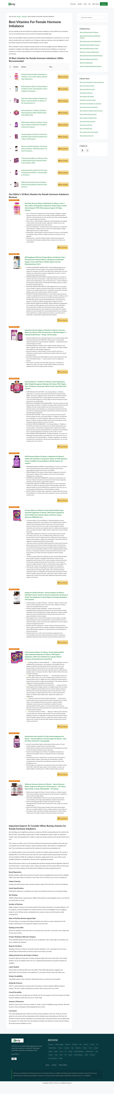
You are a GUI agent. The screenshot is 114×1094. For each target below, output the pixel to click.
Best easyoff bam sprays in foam (89, 48)
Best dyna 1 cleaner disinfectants (89, 52)
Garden (50, 1051)
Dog (72, 1048)
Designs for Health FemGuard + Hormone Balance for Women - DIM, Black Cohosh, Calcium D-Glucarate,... (34, 148)
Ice (65, 1051)
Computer (66, 1048)
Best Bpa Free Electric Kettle (88, 100)
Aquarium (51, 1044)
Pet (65, 1055)
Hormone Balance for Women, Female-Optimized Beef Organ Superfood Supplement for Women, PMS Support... (34, 136)
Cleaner (60, 1048)
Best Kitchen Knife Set (86, 93)
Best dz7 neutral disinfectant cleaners (91, 66)
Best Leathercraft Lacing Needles (89, 132)
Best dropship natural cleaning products (91, 55)
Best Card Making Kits (86, 128)
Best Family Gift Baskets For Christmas (90, 103)
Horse (61, 1051)
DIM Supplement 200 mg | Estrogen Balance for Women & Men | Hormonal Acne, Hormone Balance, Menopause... (34, 89)
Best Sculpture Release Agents (88, 114)
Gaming (95, 1048)
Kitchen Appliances (79, 1051)
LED (96, 1051)
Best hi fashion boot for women (89, 32)
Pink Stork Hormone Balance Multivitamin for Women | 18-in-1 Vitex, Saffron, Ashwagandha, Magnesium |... (34, 76)
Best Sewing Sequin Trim (86, 135)
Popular (70, 1055)
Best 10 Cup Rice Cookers (87, 85)
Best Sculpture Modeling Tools (88, 118)
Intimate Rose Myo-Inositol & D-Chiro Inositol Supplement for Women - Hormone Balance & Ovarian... (34, 172)
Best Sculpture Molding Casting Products (91, 110)
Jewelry (70, 1051)
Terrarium (92, 1055)
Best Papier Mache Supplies (87, 121)
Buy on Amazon (64, 76)
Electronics (78, 1048)
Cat (97, 1044)
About (47, 1065)
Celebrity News (52, 1048)
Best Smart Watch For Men (87, 89)
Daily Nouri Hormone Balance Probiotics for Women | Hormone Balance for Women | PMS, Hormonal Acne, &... (34, 101)
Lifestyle (51, 1055)
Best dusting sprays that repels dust (90, 41)
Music (61, 1055)
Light (56, 1055)
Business (86, 1044)
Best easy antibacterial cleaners (89, 59)
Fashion (85, 1048)
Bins (81, 1044)
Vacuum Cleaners (53, 1058)
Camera (92, 1044)
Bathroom (67, 1044)
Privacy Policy (63, 1065)
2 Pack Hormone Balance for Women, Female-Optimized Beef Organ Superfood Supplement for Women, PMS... (34, 160)
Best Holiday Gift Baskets (87, 96)
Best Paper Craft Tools (86, 125)
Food (90, 1048)
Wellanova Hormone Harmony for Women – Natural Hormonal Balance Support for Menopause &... (34, 184)
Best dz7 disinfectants (86, 62)
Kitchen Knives (89, 1051)
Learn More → (15, 1054)
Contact (54, 1065)
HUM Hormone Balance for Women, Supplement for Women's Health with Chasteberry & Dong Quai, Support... (34, 124)
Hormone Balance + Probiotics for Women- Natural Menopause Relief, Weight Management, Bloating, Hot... (34, 112)
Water (60, 1058)
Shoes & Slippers (78, 1055)
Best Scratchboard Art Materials (89, 107)
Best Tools (75, 1044)
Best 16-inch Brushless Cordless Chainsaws (92, 82)
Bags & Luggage (59, 1044)
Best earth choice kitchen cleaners (90, 45)
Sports (86, 1055)
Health (56, 1051)
